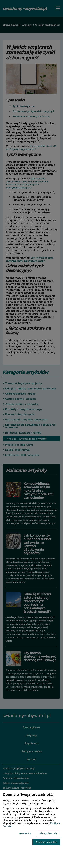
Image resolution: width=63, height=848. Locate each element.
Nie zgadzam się (48, 833)
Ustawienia (25, 833)
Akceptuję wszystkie (46, 842)
